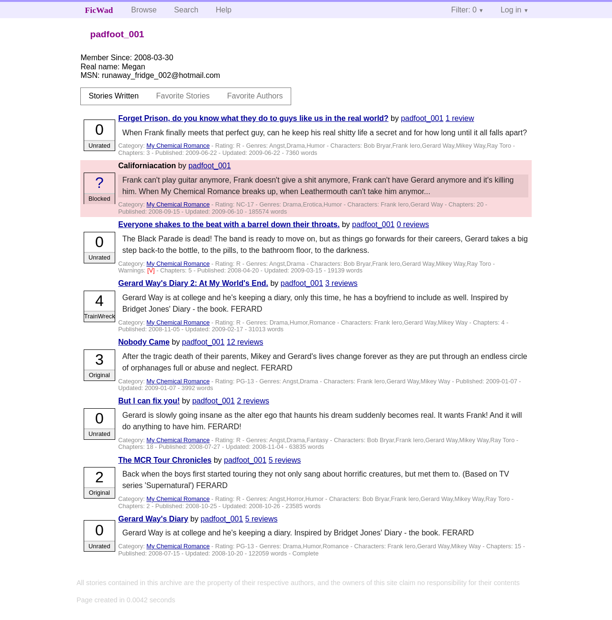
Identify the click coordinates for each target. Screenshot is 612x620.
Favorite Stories (183, 96)
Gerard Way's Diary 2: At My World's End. (193, 283)
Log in (511, 10)
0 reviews (413, 224)
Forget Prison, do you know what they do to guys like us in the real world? (253, 118)
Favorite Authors (255, 96)
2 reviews (253, 401)
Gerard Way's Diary (153, 519)
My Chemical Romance (177, 145)
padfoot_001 (422, 118)
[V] (151, 270)
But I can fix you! (149, 401)
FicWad (99, 10)
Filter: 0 (464, 10)
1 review (460, 118)
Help (223, 10)
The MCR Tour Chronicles (164, 460)
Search (186, 10)
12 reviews (245, 342)
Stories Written (113, 96)
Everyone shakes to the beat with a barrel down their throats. (228, 224)
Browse (143, 10)
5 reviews (285, 460)
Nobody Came (144, 342)
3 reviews (341, 283)
